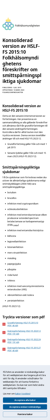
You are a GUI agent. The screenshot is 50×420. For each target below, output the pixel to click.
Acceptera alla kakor (25, 400)
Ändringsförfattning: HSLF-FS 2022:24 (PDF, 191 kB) (24, 341)
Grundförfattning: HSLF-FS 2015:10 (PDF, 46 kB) (22, 324)
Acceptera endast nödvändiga (25, 406)
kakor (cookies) (22, 393)
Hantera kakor (25, 414)
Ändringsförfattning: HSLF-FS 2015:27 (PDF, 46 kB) (24, 349)
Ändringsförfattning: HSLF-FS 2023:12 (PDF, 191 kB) (24, 332)
